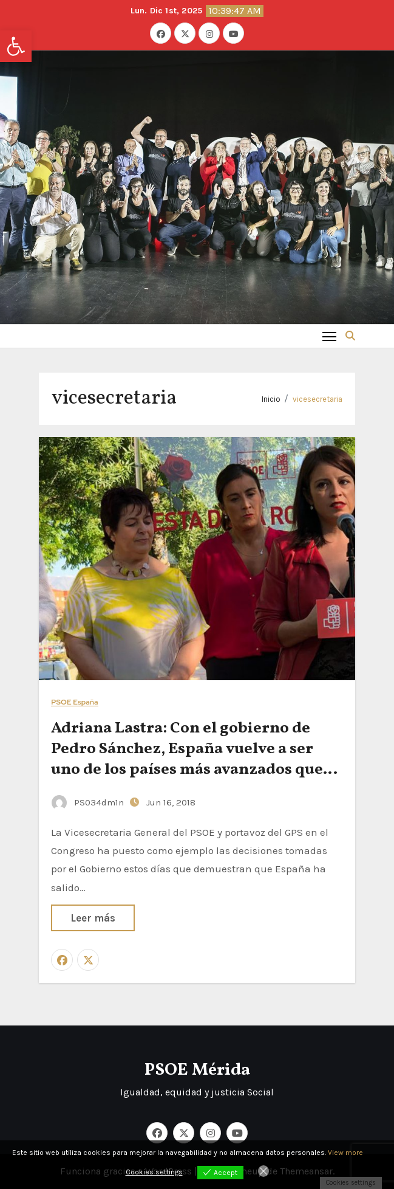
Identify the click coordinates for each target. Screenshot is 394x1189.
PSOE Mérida (197, 1070)
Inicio (271, 399)
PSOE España (74, 702)
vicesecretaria (317, 399)
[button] (16, 46)
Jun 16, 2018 (170, 802)
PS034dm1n (89, 802)
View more (345, 1152)
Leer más (92, 918)
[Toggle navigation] (329, 336)
